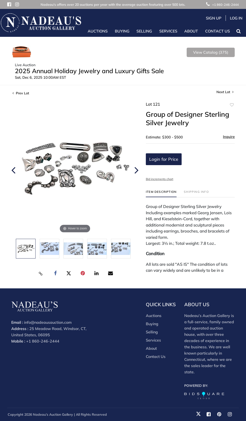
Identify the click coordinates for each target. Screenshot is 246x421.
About (151, 348)
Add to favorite (232, 105)
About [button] (191, 31)
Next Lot (225, 92)
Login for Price (163, 159)
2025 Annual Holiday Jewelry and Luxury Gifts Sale (89, 71)
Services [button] (168, 31)
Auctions (153, 315)
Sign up (213, 18)
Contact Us (217, 31)
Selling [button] (144, 31)
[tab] (161, 193)
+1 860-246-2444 (222, 4)
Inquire (229, 136)
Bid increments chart (159, 179)
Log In (236, 18)
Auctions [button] (98, 31)
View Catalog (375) (210, 52)
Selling (152, 332)
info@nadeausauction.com (48, 322)
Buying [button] (122, 31)
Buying (152, 323)
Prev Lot (20, 93)
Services (153, 340)
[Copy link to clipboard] (41, 273)
